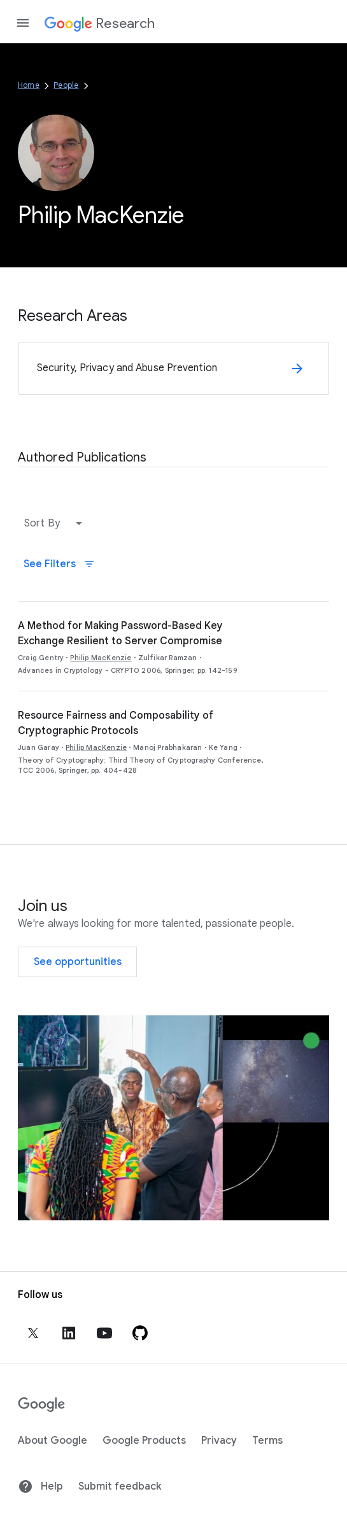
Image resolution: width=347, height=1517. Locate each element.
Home (28, 85)
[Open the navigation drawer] (23, 23)
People (65, 85)
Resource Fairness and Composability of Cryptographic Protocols (115, 723)
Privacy (219, 1440)
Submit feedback (119, 1486)
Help (40, 1486)
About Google (52, 1440)
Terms (267, 1440)
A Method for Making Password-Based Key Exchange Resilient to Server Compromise (120, 633)
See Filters (59, 564)
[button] (56, 523)
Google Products (144, 1440)
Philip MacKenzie (100, 657)
